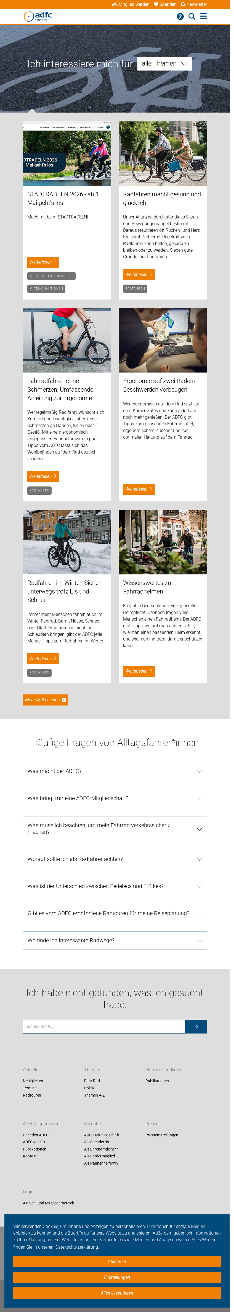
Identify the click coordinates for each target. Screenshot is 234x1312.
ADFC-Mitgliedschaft (101, 1135)
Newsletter (194, 4)
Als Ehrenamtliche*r (101, 1149)
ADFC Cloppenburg (41, 1123)
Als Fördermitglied (99, 1156)
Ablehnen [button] (117, 1261)
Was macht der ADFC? (55, 771)
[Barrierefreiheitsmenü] (180, 16)
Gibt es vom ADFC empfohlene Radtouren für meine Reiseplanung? (108, 913)
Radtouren (32, 1095)
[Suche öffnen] (191, 16)
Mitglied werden (131, 4)
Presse (151, 1123)
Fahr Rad (92, 1081)
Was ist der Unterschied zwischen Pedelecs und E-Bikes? (96, 886)
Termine (29, 1088)
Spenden (165, 4)
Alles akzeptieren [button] (117, 1293)
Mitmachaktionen (46, 288)
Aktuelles (32, 1069)
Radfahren (135, 288)
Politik (89, 1088)
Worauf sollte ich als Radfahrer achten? (75, 859)
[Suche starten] (196, 1026)
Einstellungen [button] (117, 1277)
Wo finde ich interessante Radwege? (71, 940)
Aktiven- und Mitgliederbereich (48, 1203)
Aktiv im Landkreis (163, 1069)
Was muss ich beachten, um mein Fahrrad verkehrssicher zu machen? (101, 828)
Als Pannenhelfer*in (101, 1163)
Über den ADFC (36, 1135)
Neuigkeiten (33, 1081)
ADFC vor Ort (34, 1142)
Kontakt (30, 1156)
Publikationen (157, 1081)
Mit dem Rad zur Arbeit (51, 276)
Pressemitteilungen (161, 1135)
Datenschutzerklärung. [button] (77, 1247)
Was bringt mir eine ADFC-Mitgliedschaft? (78, 798)
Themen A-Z (94, 1095)
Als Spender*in (96, 1142)
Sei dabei (93, 1123)
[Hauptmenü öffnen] (203, 16)
